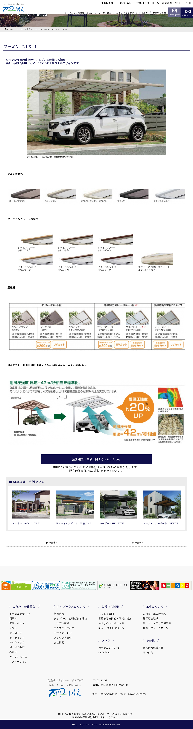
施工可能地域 (150, 618)
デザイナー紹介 (63, 633)
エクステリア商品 (120, 13)
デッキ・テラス (18, 642)
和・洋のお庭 (17, 647)
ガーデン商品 (99, 13)
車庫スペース (17, 623)
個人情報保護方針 (153, 647)
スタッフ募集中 (63, 637)
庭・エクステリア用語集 (157, 623)
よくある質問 (106, 613)
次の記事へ (138, 542)
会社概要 (137, 13)
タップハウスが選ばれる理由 (73, 13)
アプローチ (15, 633)
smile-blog (104, 652)
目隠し (13, 628)
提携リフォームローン (156, 628)
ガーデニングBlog (109, 647)
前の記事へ (52, 542)
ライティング (17, 637)
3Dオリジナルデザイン (112, 628)
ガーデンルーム (18, 657)
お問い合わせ (154, 12)
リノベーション (18, 661)
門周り (13, 618)
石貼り (13, 652)
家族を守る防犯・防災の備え (115, 618)
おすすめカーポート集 (111, 623)
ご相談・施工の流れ (154, 613)
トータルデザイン (19, 613)
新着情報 (59, 613)
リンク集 (148, 652)
